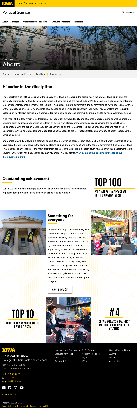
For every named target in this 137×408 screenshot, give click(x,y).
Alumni (6, 74)
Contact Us (55, 74)
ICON (84, 361)
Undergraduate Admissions (67, 350)
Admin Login (11, 394)
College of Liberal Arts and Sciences (31, 3)
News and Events (23, 74)
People (112, 357)
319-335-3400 (11, 377)
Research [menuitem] (78, 22)
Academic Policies (91, 354)
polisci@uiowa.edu (13, 381)
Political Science (16, 12)
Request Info (61, 361)
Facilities (40, 74)
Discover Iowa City (60, 289)
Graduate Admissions (65, 354)
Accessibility (44, 406)
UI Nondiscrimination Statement (26, 406)
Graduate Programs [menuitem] (61, 22)
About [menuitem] (5, 22)
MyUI (84, 357)
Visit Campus (61, 357)
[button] (128, 12)
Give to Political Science (120, 350)
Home (4, 60)
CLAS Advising (89, 350)
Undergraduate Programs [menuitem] (35, 22)
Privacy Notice (7, 406)
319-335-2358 (11, 374)
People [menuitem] (15, 22)
